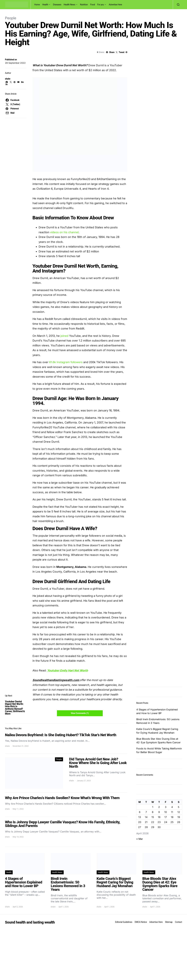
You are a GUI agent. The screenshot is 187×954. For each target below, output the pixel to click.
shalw (7, 79)
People (10, 18)
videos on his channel (64, 232)
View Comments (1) (80, 713)
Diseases (57, 4)
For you (100, 4)
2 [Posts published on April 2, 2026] (159, 807)
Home (37, 4)
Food (92, 4)
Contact (178, 922)
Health (45, 4)
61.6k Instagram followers (66, 362)
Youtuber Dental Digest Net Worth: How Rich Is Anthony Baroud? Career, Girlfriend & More (15, 707)
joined (64, 335)
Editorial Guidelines (123, 922)
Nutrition (84, 4)
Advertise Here (115, 4)
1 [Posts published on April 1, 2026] (152, 807)
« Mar (139, 838)
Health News (69, 4)
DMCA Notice (141, 922)
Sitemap (168, 922)
